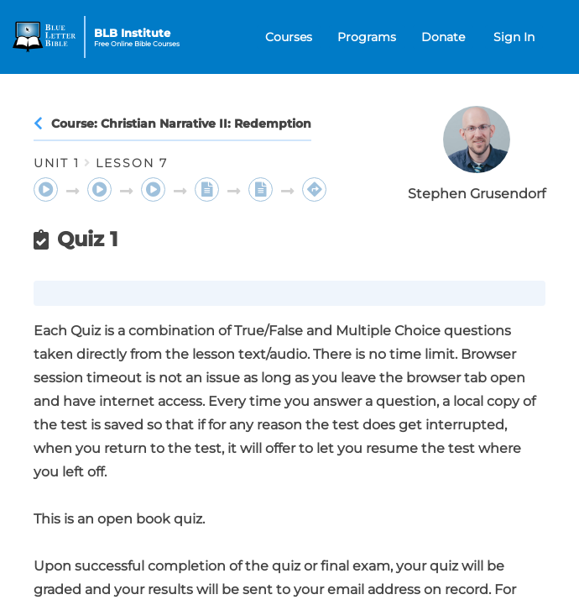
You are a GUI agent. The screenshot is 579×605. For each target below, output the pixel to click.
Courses (288, 37)
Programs (366, 37)
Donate (443, 37)
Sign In (514, 37)
